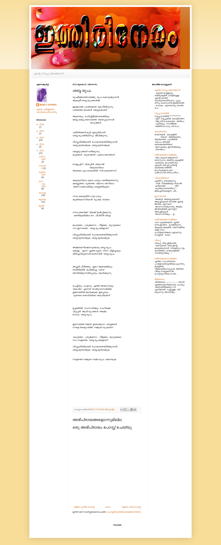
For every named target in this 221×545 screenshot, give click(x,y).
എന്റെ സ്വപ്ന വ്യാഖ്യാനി (48, 73)
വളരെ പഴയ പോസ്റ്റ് (131, 507)
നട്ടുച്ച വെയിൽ (162, 113)
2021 (42, 137)
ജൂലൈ (42, 199)
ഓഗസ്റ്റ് (42, 193)
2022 (42, 131)
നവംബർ (42, 166)
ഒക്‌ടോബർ (42, 173)
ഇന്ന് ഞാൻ (160, 196)
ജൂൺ (41, 206)
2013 (42, 150)
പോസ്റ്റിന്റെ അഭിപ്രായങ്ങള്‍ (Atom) (124, 512)
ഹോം (108, 507)
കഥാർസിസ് (160, 131)
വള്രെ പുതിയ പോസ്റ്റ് (83, 507)
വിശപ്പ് (158, 240)
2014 (42, 144)
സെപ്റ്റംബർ (42, 183)
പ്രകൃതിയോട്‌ (162, 178)
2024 (42, 124)
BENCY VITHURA (48, 105)
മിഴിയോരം (160, 279)
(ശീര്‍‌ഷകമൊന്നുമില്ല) (166, 155)
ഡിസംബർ (42, 157)
